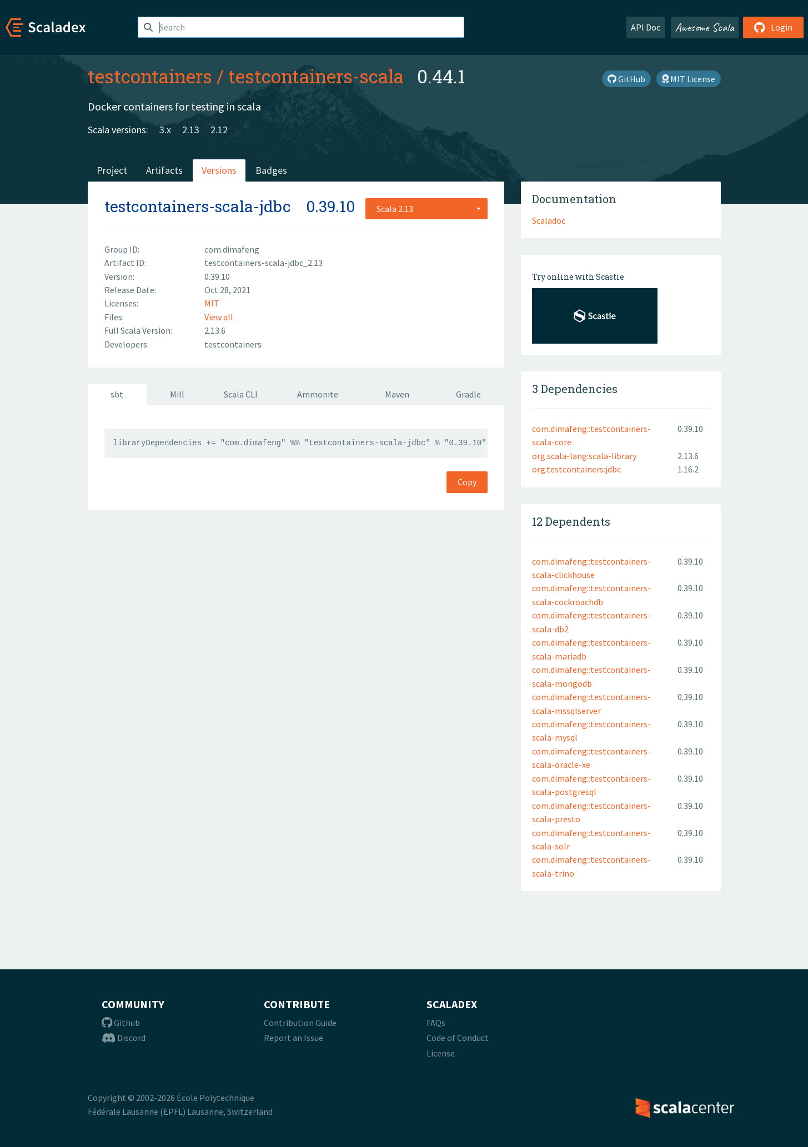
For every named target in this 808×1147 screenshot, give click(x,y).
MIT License (688, 78)
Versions (219, 170)
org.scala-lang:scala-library (584, 455)
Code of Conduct (457, 1037)
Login (773, 27)
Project (112, 170)
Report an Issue (293, 1037)
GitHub (626, 78)
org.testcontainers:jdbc (576, 469)
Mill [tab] (177, 394)
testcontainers (150, 76)
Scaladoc (548, 220)
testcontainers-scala (316, 76)
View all (218, 317)
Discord (123, 1037)
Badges (271, 170)
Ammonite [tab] (317, 394)
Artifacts (164, 170)
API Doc (645, 27)
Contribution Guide (300, 1022)
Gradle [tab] (468, 394)
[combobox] (426, 208)
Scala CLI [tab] (241, 394)
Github (121, 1022)
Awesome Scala (704, 27)
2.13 (190, 129)
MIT (211, 303)
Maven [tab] (397, 394)
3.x (165, 129)
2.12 (219, 129)
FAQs (435, 1022)
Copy (467, 481)
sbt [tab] (117, 394)
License (440, 1053)
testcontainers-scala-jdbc (197, 206)
